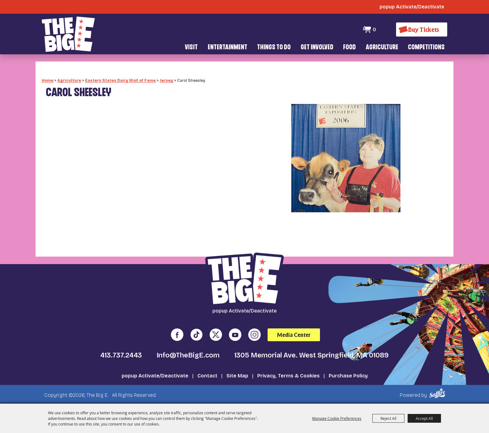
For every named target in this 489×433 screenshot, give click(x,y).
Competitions (426, 47)
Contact (207, 375)
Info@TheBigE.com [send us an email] (188, 355)
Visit (191, 47)
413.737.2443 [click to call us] (121, 355)
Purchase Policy (348, 375)
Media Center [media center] (294, 334)
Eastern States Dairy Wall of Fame (120, 79)
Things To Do (274, 47)
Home (47, 79)
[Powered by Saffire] (438, 392)
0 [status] (374, 29)
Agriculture (382, 47)
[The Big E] (68, 34)
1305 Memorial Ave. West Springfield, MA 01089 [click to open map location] (311, 355)
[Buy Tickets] (421, 29)
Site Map (237, 375)
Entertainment (227, 47)
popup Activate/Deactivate (155, 375)
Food (349, 47)
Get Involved (317, 47)
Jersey (166, 79)
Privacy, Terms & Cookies (288, 375)
